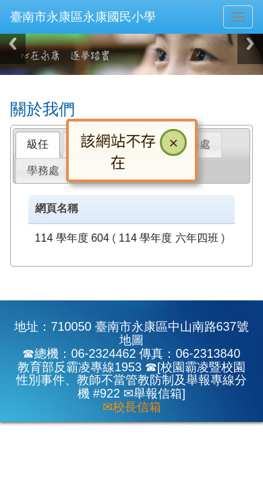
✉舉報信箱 (152, 393)
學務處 (43, 170)
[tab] (38, 145)
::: (13, 79)
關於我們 (42, 109)
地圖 (131, 340)
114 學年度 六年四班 (168, 238)
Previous (13, 43)
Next (250, 43)
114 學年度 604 (72, 238)
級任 (38, 144)
